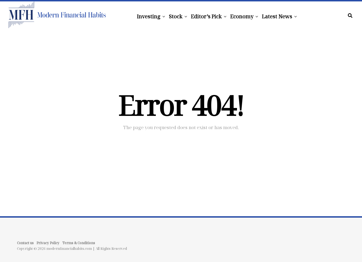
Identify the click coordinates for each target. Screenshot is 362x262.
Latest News (277, 16)
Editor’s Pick (206, 16)
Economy (241, 16)
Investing (148, 16)
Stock (175, 16)
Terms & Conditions (78, 243)
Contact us (25, 243)
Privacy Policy (47, 243)
